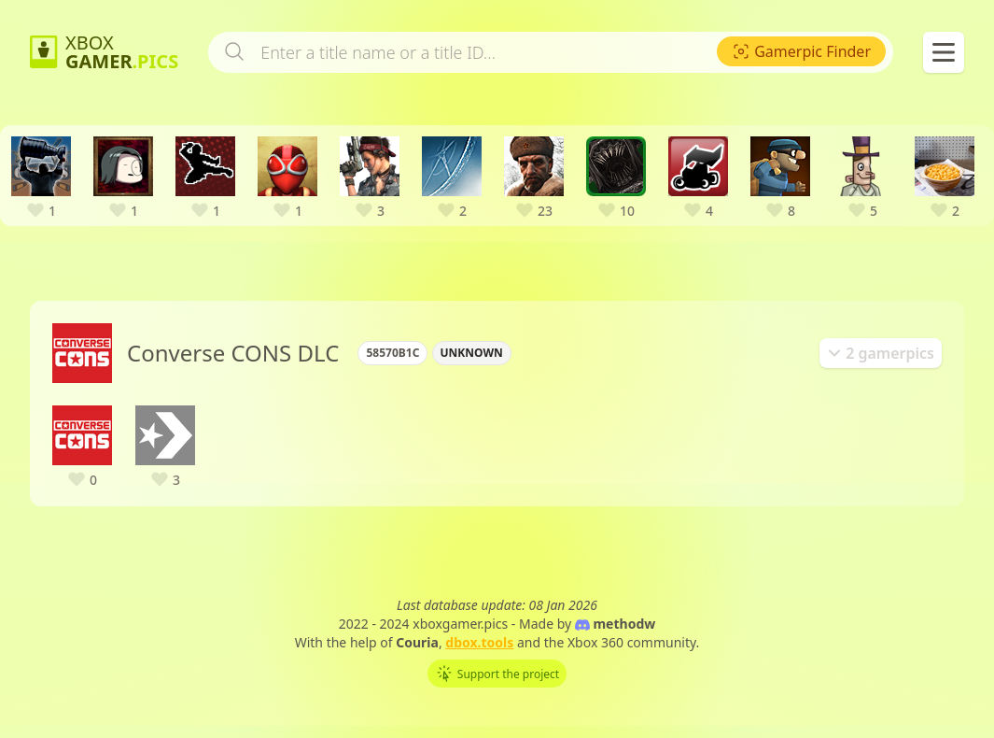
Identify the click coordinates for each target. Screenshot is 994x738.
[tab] (880, 374)
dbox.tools (479, 663)
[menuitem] (801, 72)
